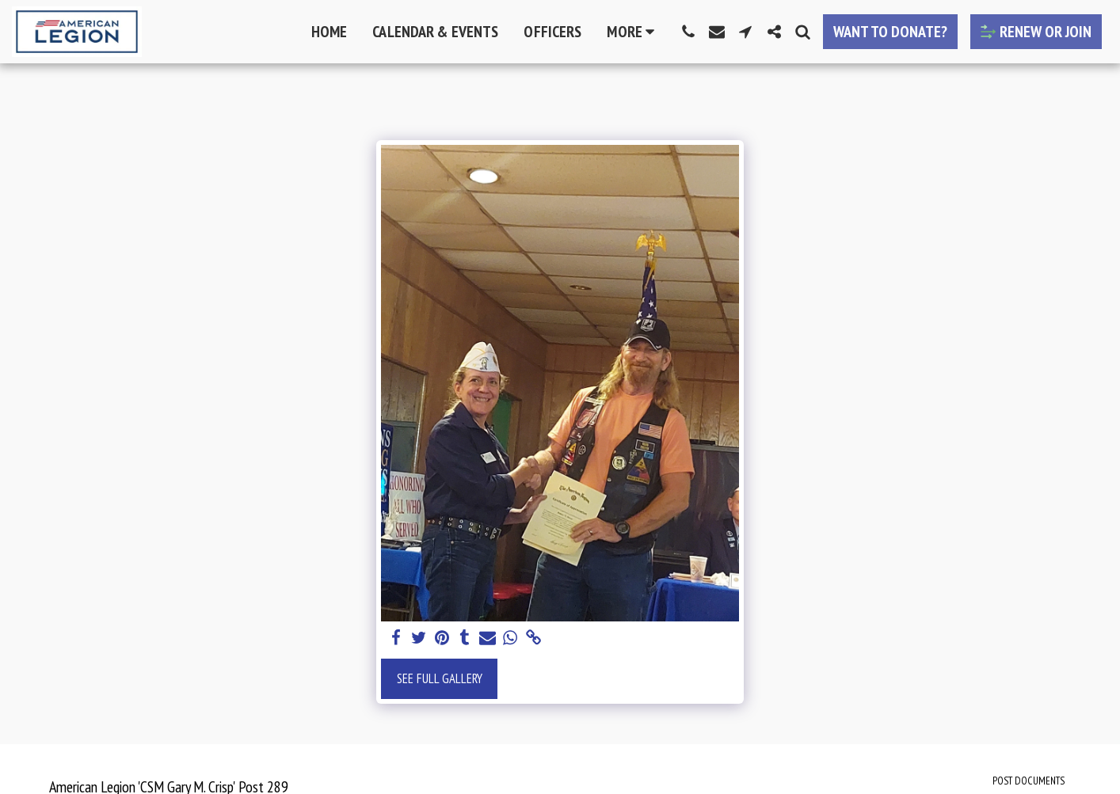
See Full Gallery (439, 678)
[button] (688, 32)
